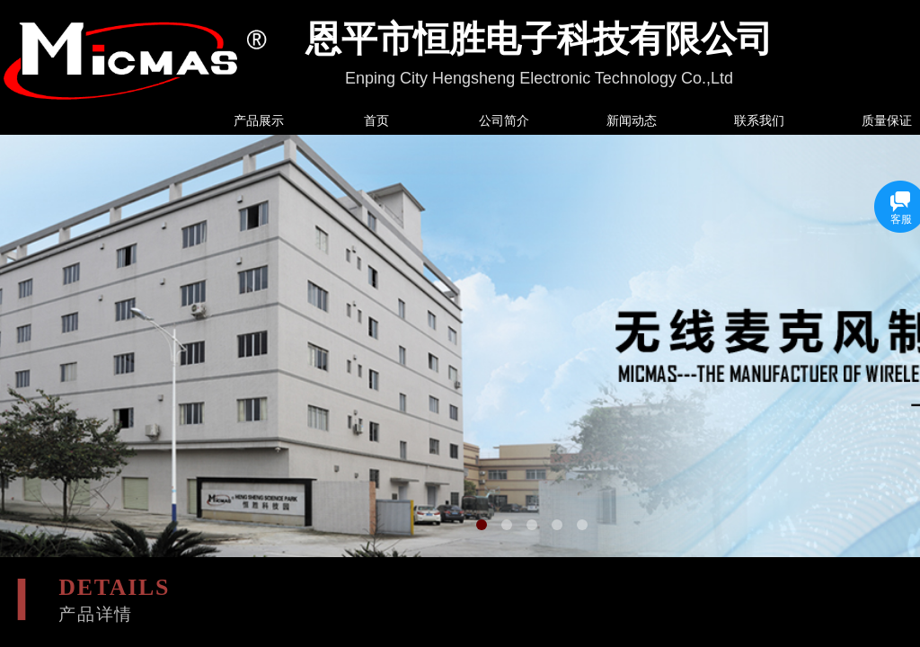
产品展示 (259, 121)
